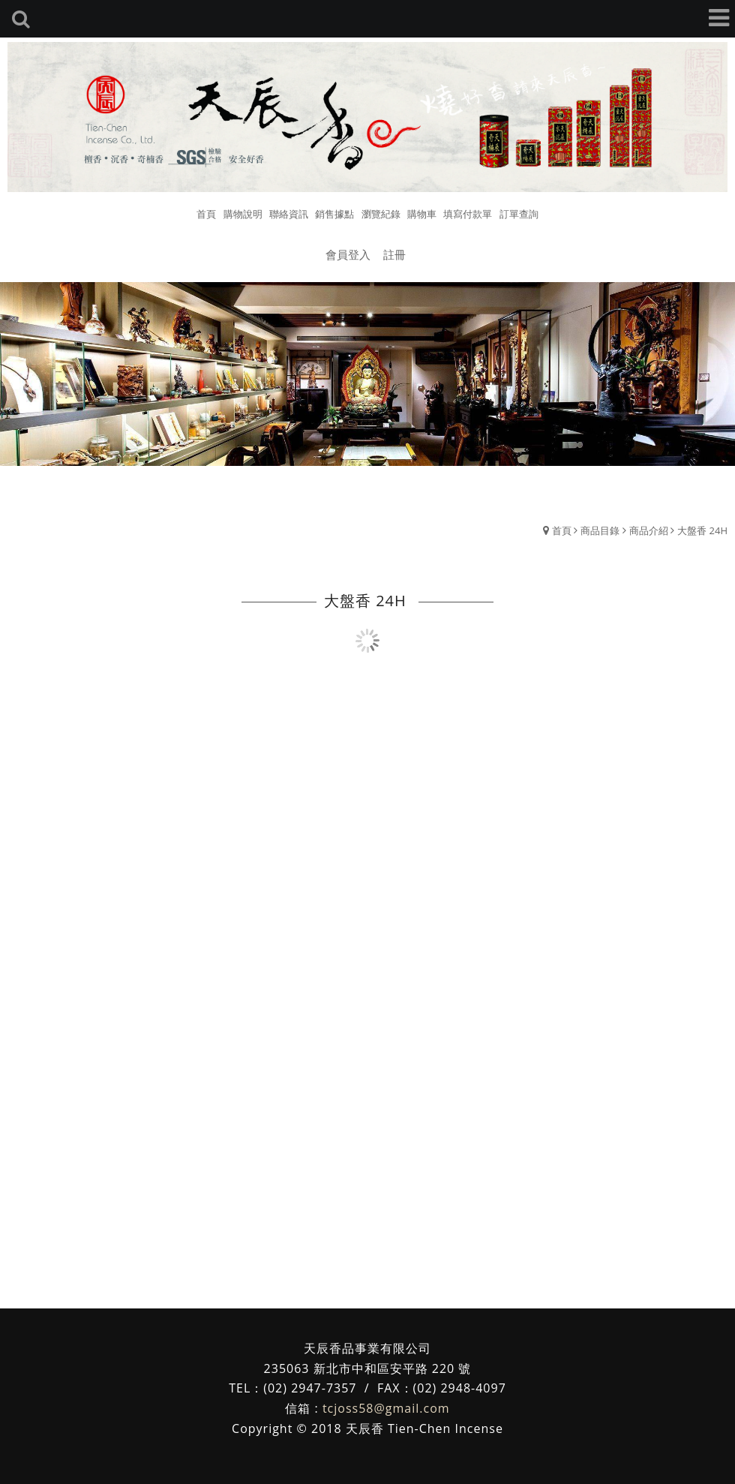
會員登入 (348, 254)
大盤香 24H (702, 530)
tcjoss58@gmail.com (386, 1408)
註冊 (394, 254)
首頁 (562, 530)
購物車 (421, 214)
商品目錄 (600, 530)
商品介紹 (648, 530)
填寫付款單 (467, 214)
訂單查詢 (519, 214)
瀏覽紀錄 (381, 214)
